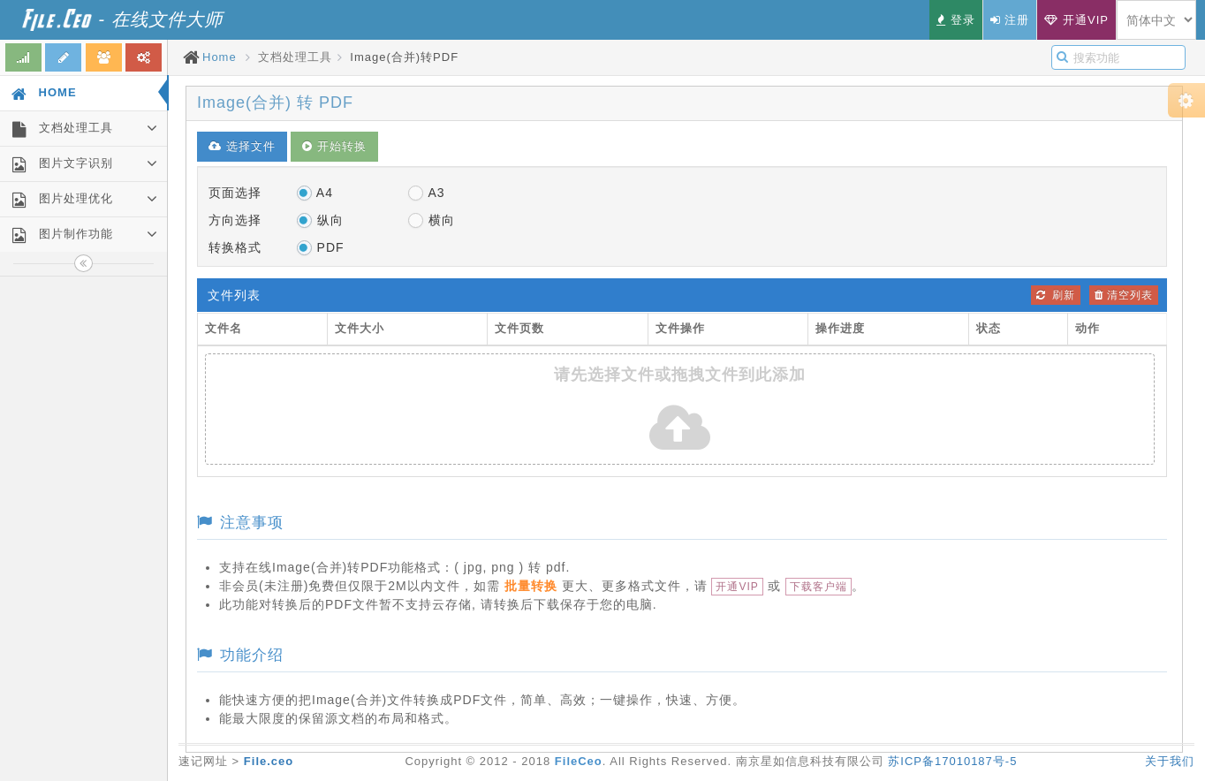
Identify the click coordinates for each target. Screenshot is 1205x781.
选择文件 (242, 146)
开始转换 (334, 146)
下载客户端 (818, 586)
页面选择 (234, 193)
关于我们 (1169, 761)
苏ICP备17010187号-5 (952, 761)
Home (219, 57)
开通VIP (737, 586)
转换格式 (234, 247)
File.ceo (268, 761)
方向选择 (234, 220)
